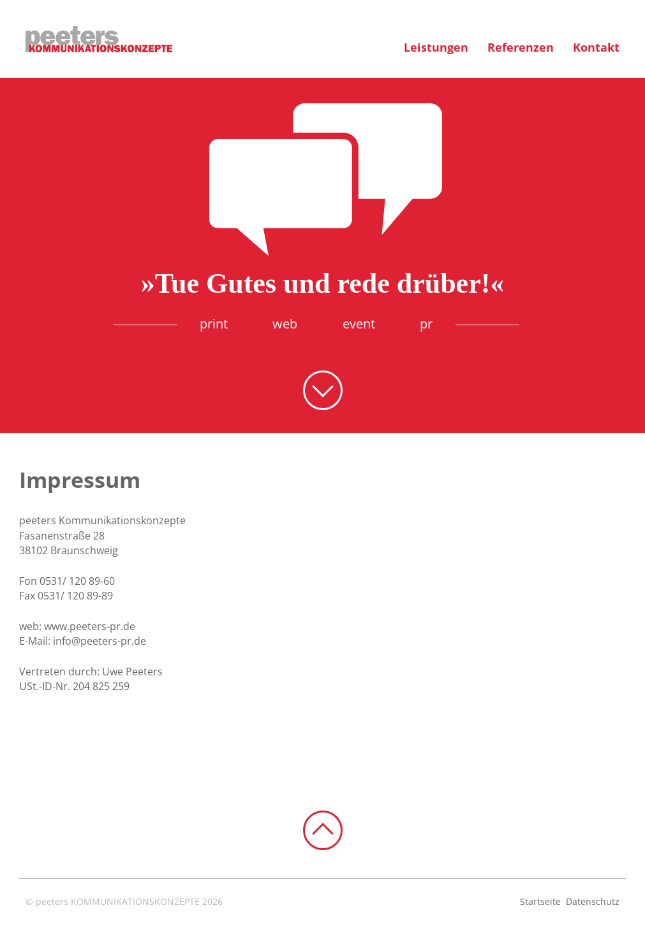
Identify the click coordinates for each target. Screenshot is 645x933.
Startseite (540, 901)
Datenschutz (592, 901)
